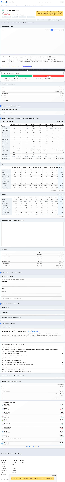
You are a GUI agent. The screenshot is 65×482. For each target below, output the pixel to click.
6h (11, 344)
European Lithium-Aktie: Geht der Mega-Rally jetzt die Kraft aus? (18, 371)
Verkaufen (48, 76)
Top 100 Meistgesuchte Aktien (33, 446)
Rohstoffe (35, 5)
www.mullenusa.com (33, 331)
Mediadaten (4, 464)
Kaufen (17, 76)
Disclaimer (3, 466)
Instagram (14, 470)
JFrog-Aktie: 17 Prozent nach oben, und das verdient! (15, 362)
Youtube (13, 464)
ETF (30, 5)
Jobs (2, 472)
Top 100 (11, 5)
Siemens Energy (7, 427)
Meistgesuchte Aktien (18, 5)
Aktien (6, 5)
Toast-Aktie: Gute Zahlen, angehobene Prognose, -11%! (16, 356)
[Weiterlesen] (62, 347)
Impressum (3, 462)
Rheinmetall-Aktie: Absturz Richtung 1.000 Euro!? (15, 369)
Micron (5, 435)
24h (16, 344)
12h (14, 344)
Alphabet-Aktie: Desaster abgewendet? (13, 360)
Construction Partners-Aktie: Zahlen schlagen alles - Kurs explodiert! (19, 364)
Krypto (25, 5)
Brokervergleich (42, 5)
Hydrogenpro (7, 412)
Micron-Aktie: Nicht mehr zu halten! (12, 347)
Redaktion (14, 462)
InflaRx (5, 408)
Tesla (5, 416)
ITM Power (6, 404)
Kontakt (21, 462)
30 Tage (22, 344)
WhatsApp (14, 472)
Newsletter (3, 475)
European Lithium (8, 423)
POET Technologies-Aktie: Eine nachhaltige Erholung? (16, 351)
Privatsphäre (4, 470)
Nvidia (5, 419)
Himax (5, 431)
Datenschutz (4, 468)
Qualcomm (6, 442)
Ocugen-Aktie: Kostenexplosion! (11, 358)
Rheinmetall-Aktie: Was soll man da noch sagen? (15, 367)
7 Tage (19, 344)
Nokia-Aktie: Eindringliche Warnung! (12, 353)
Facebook (14, 468)
